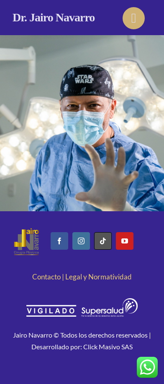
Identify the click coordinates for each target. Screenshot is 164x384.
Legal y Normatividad (98, 276)
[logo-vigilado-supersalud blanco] (82, 301)
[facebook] (59, 241)
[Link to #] (134, 18)
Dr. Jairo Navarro (54, 17)
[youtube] (124, 241)
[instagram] (81, 241)
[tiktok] (103, 241)
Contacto (46, 276)
